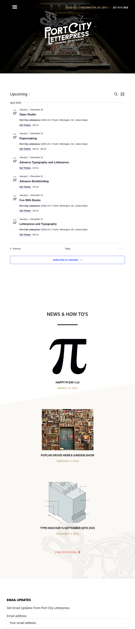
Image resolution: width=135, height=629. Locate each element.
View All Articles (67, 552)
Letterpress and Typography (38, 224)
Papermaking (28, 138)
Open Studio (27, 114)
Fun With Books (30, 200)
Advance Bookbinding (34, 181)
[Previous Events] (15, 248)
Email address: (17, 616)
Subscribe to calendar (65, 259)
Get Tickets (25, 125)
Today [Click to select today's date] (67, 249)
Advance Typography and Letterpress (44, 162)
